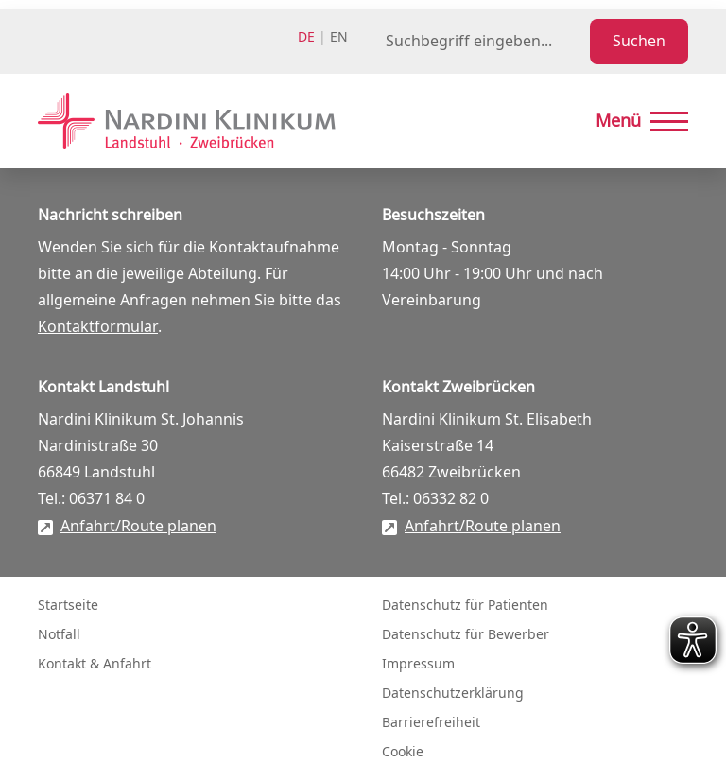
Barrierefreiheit (431, 723)
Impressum (418, 664)
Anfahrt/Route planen (138, 526)
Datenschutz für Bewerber (465, 635)
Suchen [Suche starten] (639, 41)
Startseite (68, 606)
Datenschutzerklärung (453, 693)
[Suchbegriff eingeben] (484, 41)
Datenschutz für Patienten (465, 606)
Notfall (59, 635)
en (339, 37)
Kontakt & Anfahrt (94, 664)
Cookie (403, 752)
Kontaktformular (98, 327)
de (306, 37)
